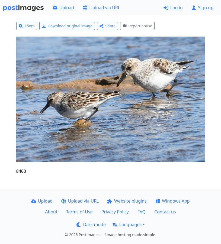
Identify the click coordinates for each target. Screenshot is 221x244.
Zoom (27, 25)
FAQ (141, 212)
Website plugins (126, 201)
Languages (127, 224)
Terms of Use (79, 212)
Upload (63, 8)
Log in (173, 8)
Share (108, 25)
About (51, 212)
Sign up (202, 8)
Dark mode (91, 224)
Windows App (172, 201)
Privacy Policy (115, 212)
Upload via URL (101, 8)
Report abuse (137, 25)
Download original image (67, 25)
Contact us (165, 212)
